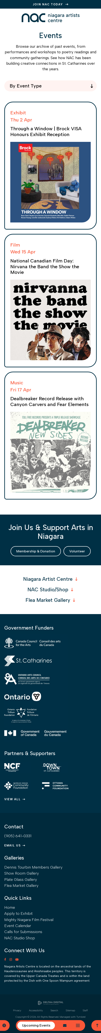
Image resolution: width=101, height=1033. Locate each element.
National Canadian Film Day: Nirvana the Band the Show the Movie (44, 266)
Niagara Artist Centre (47, 579)
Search (54, 1010)
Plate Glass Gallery (20, 879)
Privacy (17, 1010)
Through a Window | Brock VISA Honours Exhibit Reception (45, 131)
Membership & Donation (35, 551)
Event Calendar (17, 925)
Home (9, 907)
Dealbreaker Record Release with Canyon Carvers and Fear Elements (49, 401)
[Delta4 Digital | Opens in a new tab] (50, 1003)
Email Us (12, 845)
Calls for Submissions (23, 931)
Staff (85, 1010)
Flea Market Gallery (48, 600)
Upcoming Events (36, 1025)
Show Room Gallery (21, 873)
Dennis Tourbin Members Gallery (33, 867)
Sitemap (70, 1010)
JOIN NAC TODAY (48, 4)
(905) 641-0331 (18, 836)
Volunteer (77, 551)
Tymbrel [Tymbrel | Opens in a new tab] (81, 1016)
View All (12, 799)
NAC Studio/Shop (47, 590)
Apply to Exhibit (18, 913)
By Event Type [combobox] (26, 86)
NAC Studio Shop (19, 938)
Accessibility (36, 1010)
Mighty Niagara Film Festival (28, 919)
